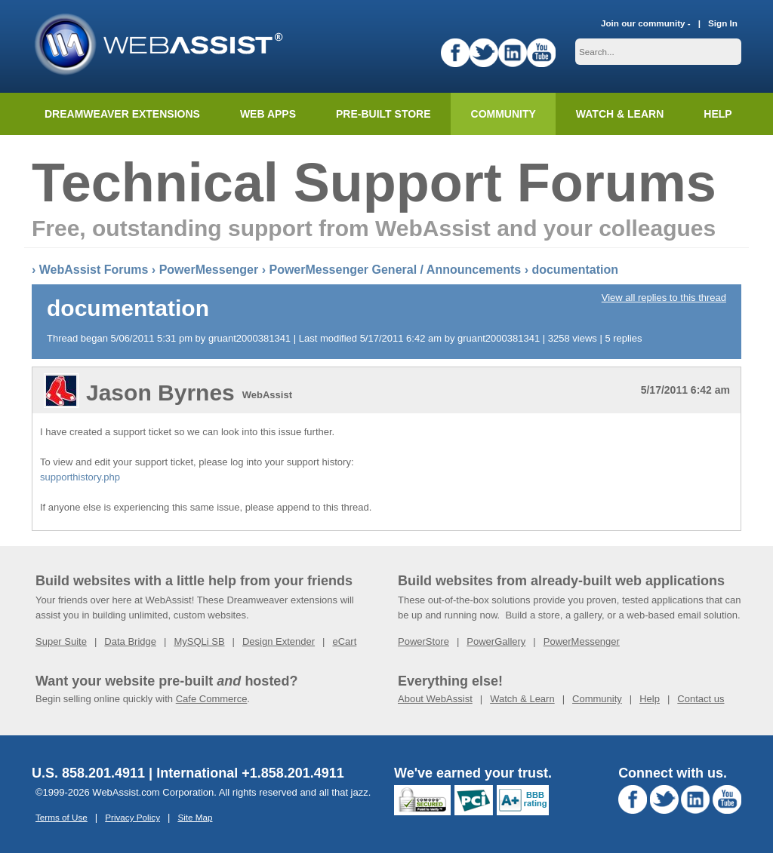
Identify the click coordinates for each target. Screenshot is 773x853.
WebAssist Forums (94, 269)
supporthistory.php (80, 477)
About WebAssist (435, 698)
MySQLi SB (199, 641)
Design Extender (278, 641)
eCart (344, 641)
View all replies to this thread (664, 297)
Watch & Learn (620, 114)
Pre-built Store (383, 114)
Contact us (700, 698)
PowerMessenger (209, 269)
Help (649, 698)
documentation (574, 269)
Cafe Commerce (212, 698)
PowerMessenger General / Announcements (395, 269)
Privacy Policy (132, 817)
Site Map (194, 817)
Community (503, 114)
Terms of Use (61, 817)
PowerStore (423, 641)
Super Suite (61, 641)
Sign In (723, 23)
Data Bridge (130, 641)
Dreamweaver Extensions (122, 114)
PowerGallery (496, 641)
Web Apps (268, 114)
